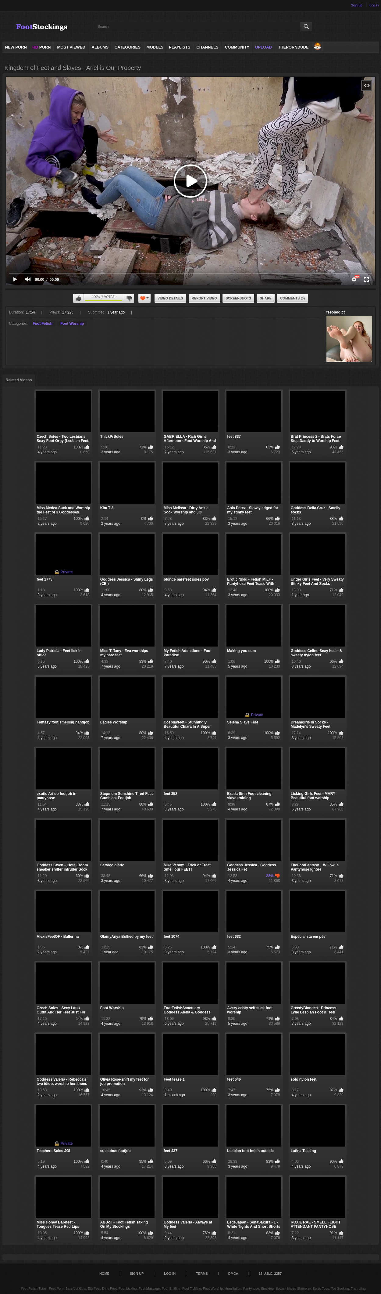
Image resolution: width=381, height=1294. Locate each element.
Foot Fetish (42, 323)
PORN (41, 47)
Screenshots (238, 298)
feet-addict (335, 312)
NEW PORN (16, 47)
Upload (263, 47)
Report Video (204, 298)
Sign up (356, 5)
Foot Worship (72, 323)
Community (237, 47)
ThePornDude (293, 47)
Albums (100, 47)
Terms (202, 1273)
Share (266, 298)
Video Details (170, 298)
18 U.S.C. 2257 (270, 1273)
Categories (128, 47)
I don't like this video (129, 298)
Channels (207, 47)
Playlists (179, 47)
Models (155, 47)
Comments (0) (292, 298)
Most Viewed (71, 47)
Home (104, 1273)
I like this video (78, 298)
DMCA (233, 1273)
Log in (374, 5)
